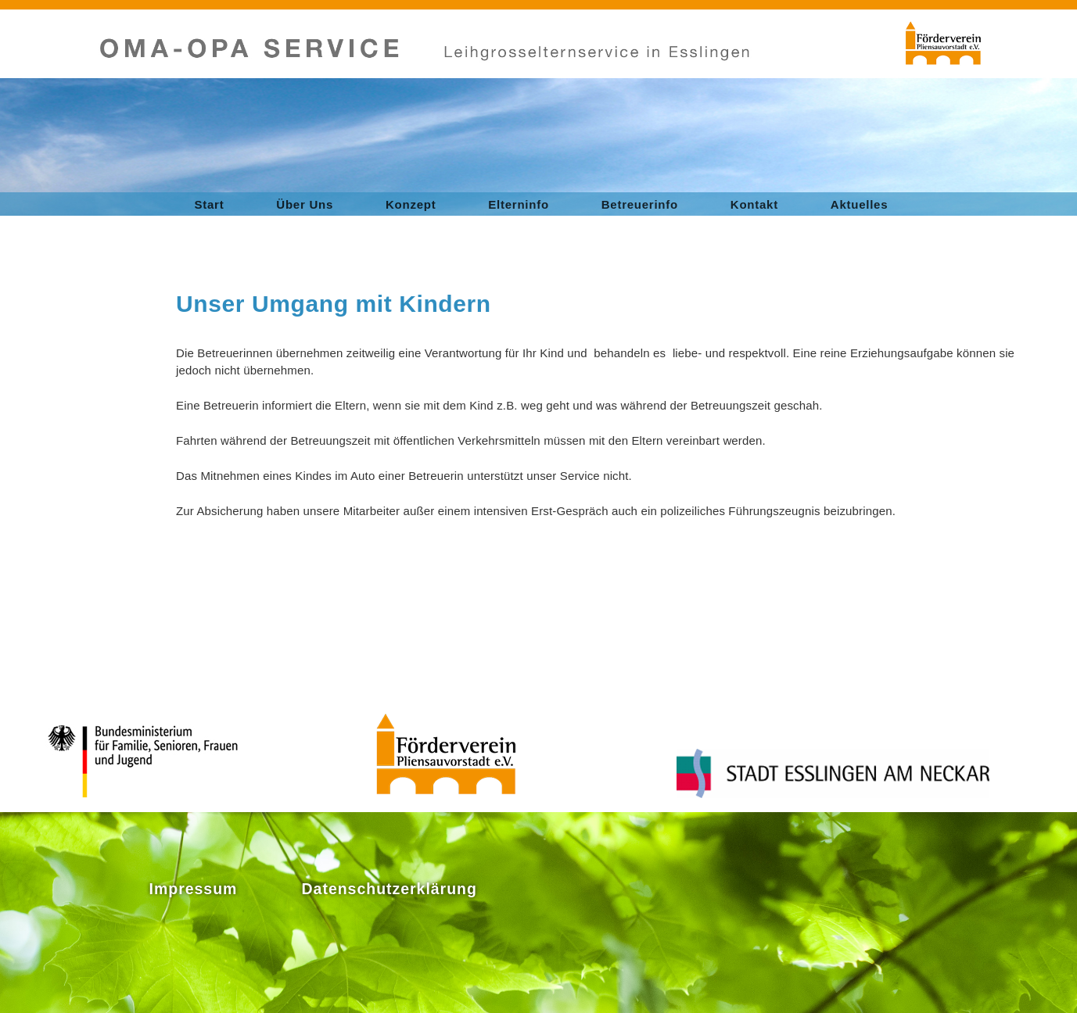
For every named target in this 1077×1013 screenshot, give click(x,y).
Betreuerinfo (639, 204)
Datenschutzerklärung (389, 888)
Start (209, 204)
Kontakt (754, 204)
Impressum (193, 888)
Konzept (411, 204)
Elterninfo (518, 204)
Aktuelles (859, 204)
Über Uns (304, 204)
